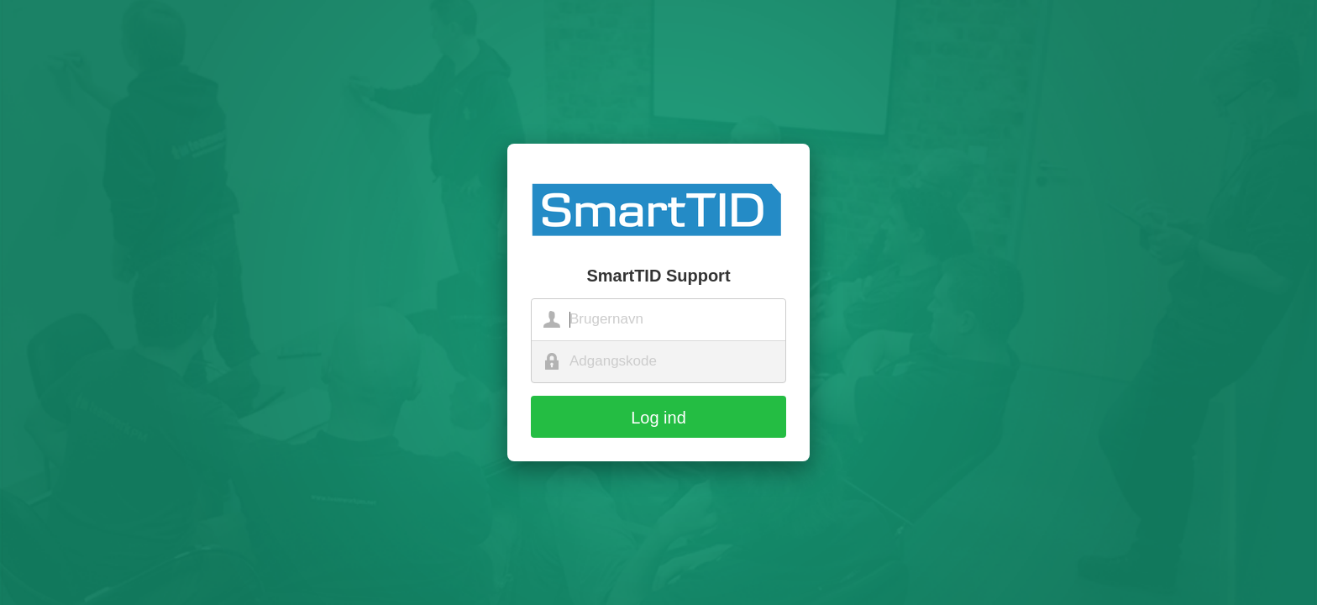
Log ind (658, 417)
